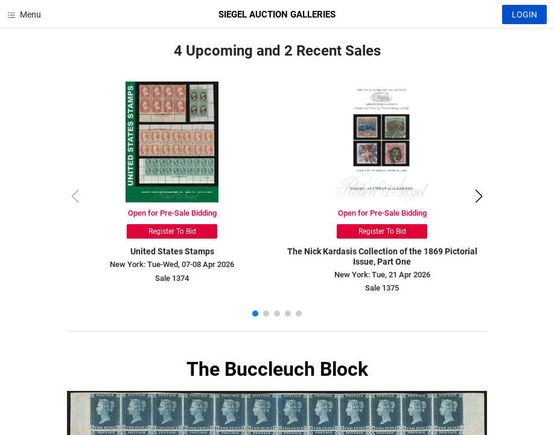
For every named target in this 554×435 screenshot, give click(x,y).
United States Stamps (172, 251)
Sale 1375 (382, 287)
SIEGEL (277, 14)
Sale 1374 (172, 278)
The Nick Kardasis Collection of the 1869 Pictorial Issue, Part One (382, 256)
